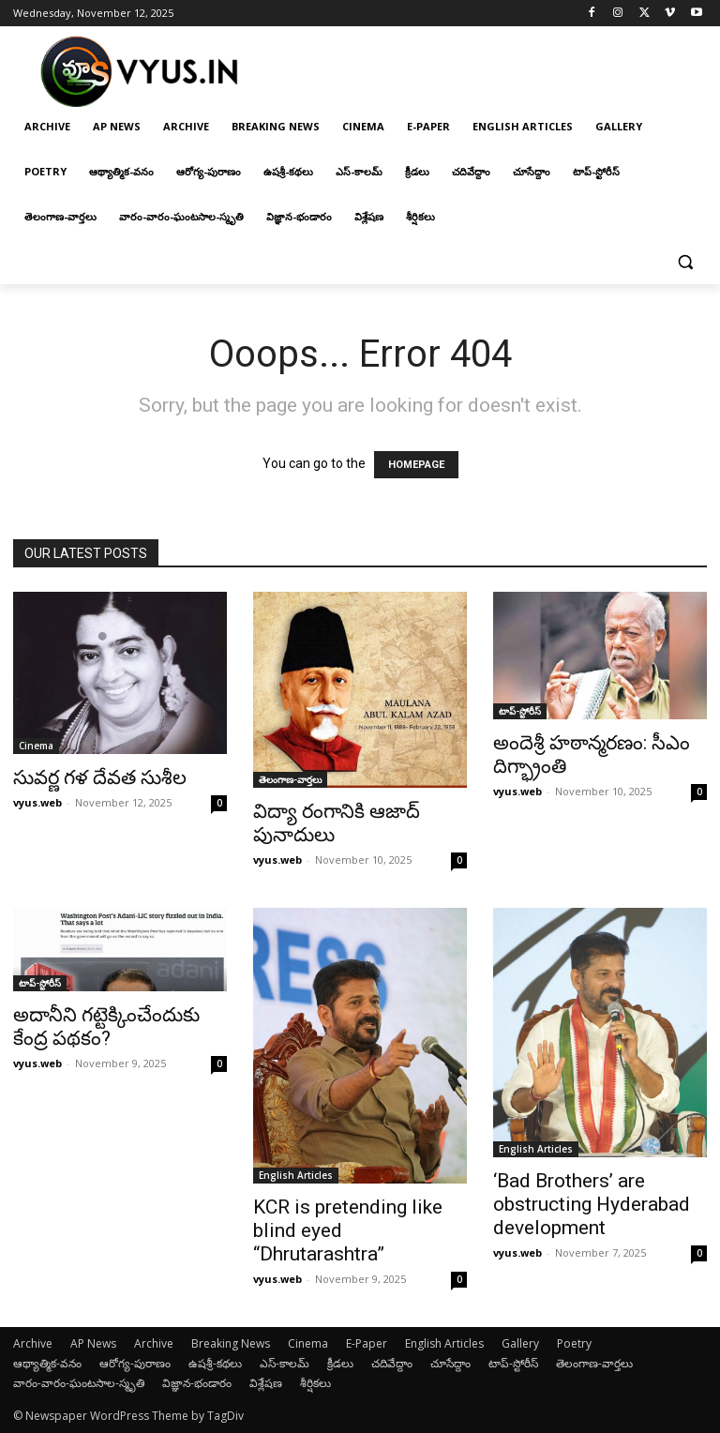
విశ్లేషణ (265, 1383)
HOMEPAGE (416, 465)
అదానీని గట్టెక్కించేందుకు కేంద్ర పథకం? (106, 1026)
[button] (685, 262)
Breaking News (230, 1343)
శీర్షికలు (315, 1383)
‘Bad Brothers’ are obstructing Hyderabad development (591, 1204)
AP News (93, 1343)
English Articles (296, 1175)
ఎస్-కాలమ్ (284, 1363)
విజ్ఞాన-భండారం (197, 1383)
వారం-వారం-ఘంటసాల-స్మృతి (78, 1383)
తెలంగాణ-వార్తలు (290, 779)
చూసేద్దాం (450, 1363)
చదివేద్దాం (391, 1363)
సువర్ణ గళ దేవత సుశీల (100, 777)
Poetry (574, 1343)
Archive (32, 1343)
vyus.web (37, 802)
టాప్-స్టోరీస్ (520, 710)
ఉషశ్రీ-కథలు (215, 1363)
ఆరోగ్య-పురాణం (135, 1363)
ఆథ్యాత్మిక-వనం (47, 1363)
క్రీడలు (340, 1363)
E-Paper (366, 1343)
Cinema (36, 745)
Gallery (520, 1343)
